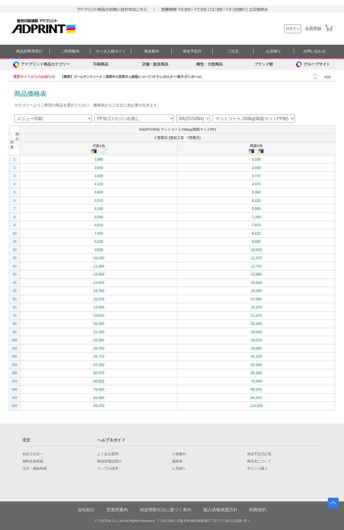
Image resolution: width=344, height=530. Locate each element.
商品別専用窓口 (29, 51)
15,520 (256, 283)
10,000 (256, 250)
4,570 (256, 184)
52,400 (256, 365)
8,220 (256, 233)
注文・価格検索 (34, 468)
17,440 (99, 307)
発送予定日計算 (259, 454)
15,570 (99, 299)
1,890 (98, 159)
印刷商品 (100, 64)
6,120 (256, 200)
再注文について (259, 461)
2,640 (98, 168)
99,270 (99, 406)
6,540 (98, 217)
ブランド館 (263, 64)
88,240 (256, 389)
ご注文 (233, 51)
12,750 (256, 266)
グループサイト (313, 64)
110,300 (256, 406)
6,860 (256, 209)
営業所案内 (117, 509)
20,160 (99, 324)
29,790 (99, 348)
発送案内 (151, 51)
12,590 (99, 274)
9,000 (98, 250)
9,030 (256, 241)
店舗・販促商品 (155, 64)
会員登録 (313, 28)
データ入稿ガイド (111, 51)
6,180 (98, 209)
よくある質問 (107, 454)
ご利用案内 (69, 51)
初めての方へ (32, 454)
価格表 (177, 461)
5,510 (98, 200)
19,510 (99, 315)
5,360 (256, 192)
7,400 (98, 233)
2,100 (256, 159)
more (327, 76)
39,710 (99, 356)
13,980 (256, 274)
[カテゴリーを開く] (41, 64)
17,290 (256, 299)
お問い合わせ (314, 51)
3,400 (98, 176)
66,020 (99, 381)
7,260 (256, 217)
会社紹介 (86, 509)
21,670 (256, 315)
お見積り (273, 51)
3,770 (256, 176)
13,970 (99, 283)
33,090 (256, 348)
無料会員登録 (32, 461)
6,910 (98, 225)
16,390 (256, 291)
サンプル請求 (107, 468)
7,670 (256, 225)
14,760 (99, 291)
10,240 (99, 258)
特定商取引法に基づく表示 (165, 509)
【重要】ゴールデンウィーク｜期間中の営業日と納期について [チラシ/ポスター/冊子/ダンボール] (131, 77)
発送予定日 (192, 51)
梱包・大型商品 (209, 64)
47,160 (99, 365)
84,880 (99, 398)
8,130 (98, 241)
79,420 (99, 389)
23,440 (256, 332)
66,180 (256, 373)
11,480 (99, 266)
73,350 (256, 381)
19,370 (256, 307)
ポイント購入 (257, 468)
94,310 (256, 398)
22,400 (256, 324)
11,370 (256, 258)
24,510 (256, 340)
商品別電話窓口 (109, 461)
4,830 (98, 192)
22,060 (99, 340)
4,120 (98, 184)
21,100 (99, 332)
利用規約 (257, 509)
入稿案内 (179, 454)
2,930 (256, 168)
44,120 (256, 356)
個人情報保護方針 (220, 509)
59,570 (99, 373)
